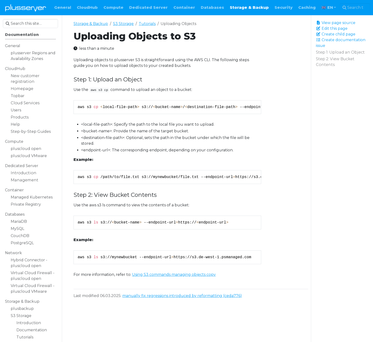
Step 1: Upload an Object (340, 52)
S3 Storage (123, 23)
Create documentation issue (340, 43)
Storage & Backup (91, 23)
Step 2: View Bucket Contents (335, 62)
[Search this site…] (355, 7)
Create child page (335, 34)
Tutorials (147, 23)
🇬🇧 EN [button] (327, 7)
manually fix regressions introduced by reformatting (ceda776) (182, 295)
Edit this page (332, 28)
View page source (335, 22)
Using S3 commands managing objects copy (174, 274)
